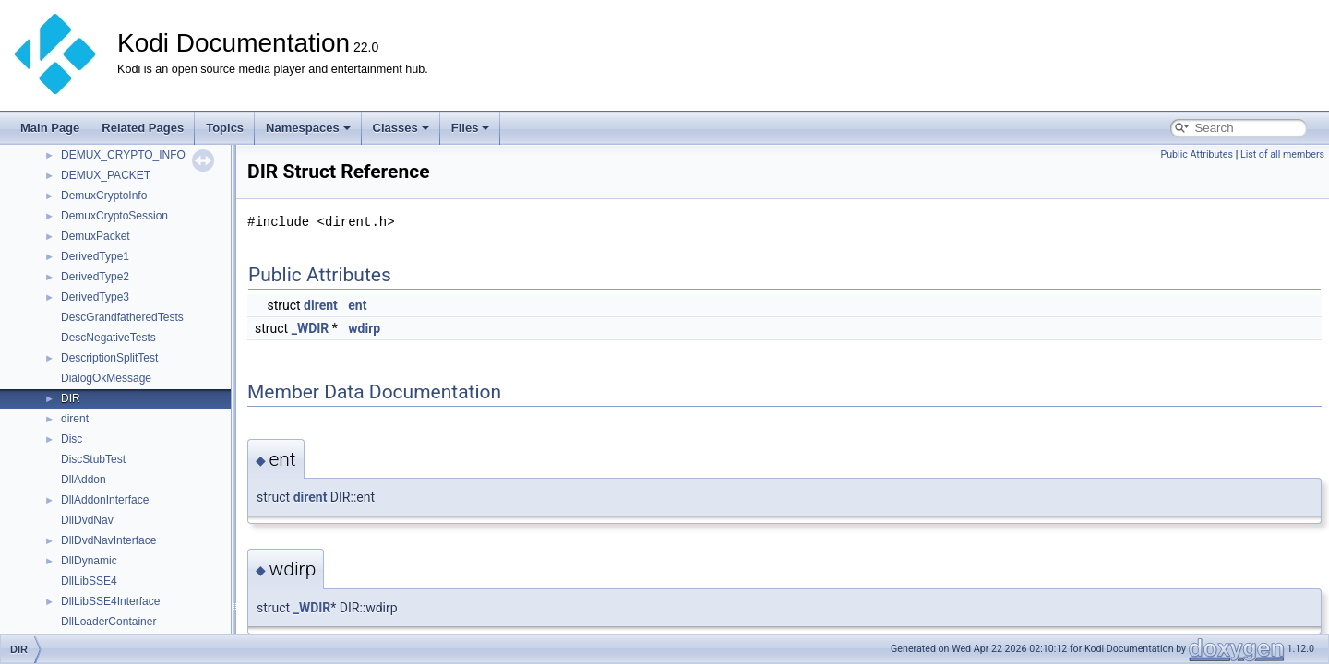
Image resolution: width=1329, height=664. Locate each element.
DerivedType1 (95, 256)
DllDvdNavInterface (108, 540)
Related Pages (143, 128)
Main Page (49, 128)
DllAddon (83, 479)
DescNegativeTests (108, 337)
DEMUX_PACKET (105, 175)
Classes (401, 128)
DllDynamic (89, 560)
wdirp (364, 328)
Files (470, 128)
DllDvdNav (87, 520)
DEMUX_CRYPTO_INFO (123, 154)
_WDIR (310, 328)
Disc (71, 439)
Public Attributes (1196, 154)
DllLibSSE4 (89, 581)
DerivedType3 (95, 296)
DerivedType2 (95, 276)
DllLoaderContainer (108, 621)
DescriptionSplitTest (109, 357)
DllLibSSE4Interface (110, 601)
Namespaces (308, 128)
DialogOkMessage (106, 378)
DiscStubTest (93, 459)
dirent (75, 418)
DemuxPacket (95, 236)
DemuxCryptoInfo (104, 195)
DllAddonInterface (105, 499)
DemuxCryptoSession (114, 215)
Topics (225, 128)
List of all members (1282, 154)
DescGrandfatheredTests (122, 317)
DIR (70, 398)
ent (357, 305)
